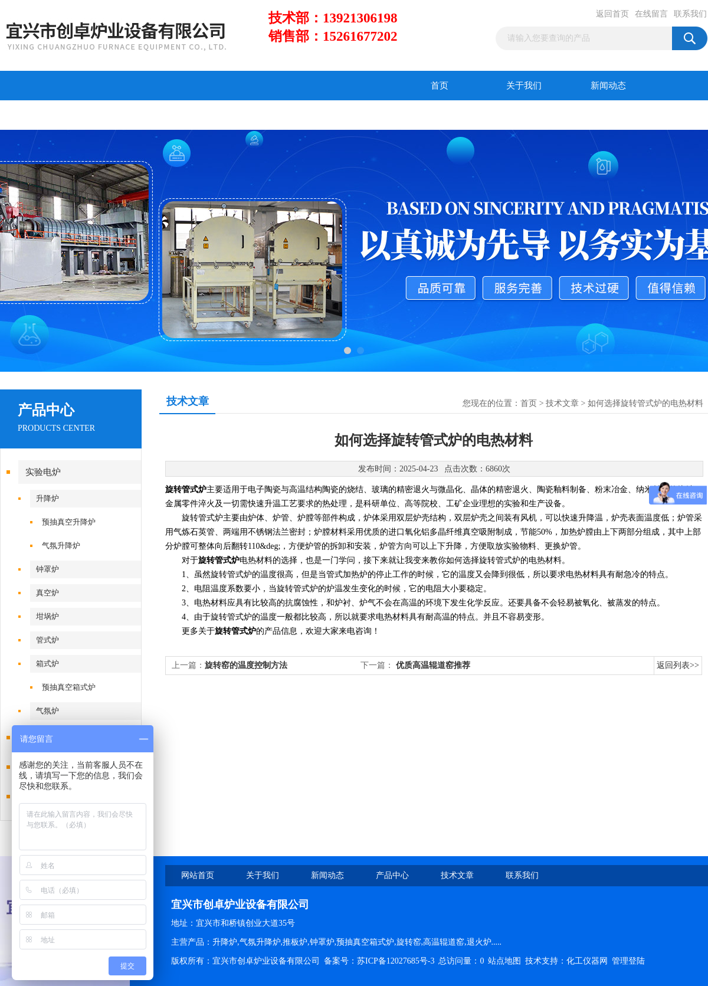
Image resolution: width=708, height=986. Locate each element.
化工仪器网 (587, 960)
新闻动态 (608, 85)
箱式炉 (47, 663)
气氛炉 (47, 710)
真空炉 (47, 592)
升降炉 (47, 498)
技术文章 (127, 115)
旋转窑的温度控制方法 (246, 665)
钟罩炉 (47, 569)
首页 (439, 85)
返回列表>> (678, 665)
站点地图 (504, 960)
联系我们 (690, 13)
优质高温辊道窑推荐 (433, 665)
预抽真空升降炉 (69, 521)
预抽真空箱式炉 (69, 687)
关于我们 (524, 85)
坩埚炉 (47, 616)
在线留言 (651, 13)
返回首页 (612, 13)
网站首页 (197, 875)
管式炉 (47, 640)
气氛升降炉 (61, 545)
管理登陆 (628, 960)
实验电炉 (43, 472)
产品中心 (42, 115)
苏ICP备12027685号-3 (395, 960)
